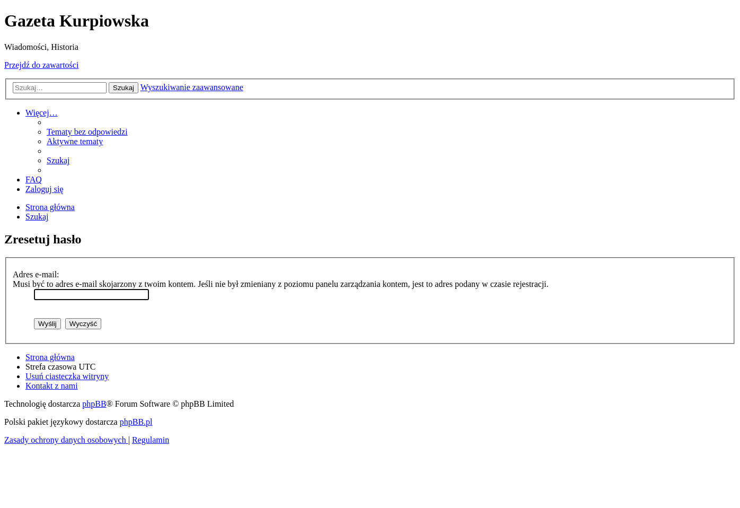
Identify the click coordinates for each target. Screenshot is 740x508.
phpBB (94, 403)
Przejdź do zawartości (41, 64)
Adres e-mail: (36, 274)
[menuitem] (87, 131)
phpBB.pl (136, 421)
